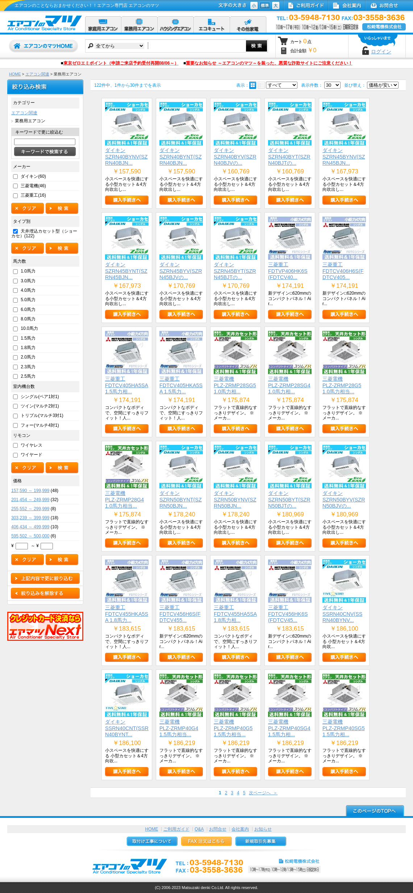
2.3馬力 (28, 366)
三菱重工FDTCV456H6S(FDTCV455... (180, 614)
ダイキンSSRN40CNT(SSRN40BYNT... (127, 728)
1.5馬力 (28, 338)
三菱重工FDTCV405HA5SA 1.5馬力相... (126, 385)
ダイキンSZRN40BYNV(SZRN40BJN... (126, 156)
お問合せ (217, 829)
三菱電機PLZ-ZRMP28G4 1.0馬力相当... (124, 499)
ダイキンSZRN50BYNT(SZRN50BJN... (180, 499)
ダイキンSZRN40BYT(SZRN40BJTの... (289, 156)
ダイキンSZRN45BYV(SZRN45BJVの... (180, 271)
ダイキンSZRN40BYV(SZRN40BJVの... (235, 156)
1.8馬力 (28, 347)
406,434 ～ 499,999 (30, 526)
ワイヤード (31, 454)
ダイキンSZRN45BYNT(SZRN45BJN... (126, 271)
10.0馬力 (29, 328)
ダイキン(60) (33, 176)
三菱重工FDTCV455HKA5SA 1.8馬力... (126, 614)
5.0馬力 (28, 299)
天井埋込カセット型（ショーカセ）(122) (44, 233)
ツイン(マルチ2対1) (40, 406)
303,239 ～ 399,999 (30, 517)
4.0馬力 (28, 290)
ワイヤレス (31, 445)
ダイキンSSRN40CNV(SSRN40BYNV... (342, 614)
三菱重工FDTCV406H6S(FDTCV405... (343, 271)
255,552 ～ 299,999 (30, 508)
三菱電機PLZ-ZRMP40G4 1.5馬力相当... (178, 728)
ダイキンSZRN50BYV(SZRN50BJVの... (343, 499)
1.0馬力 (28, 271)
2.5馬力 (28, 376)
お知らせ (263, 829)
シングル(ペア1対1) (40, 396)
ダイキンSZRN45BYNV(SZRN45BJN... (343, 156)
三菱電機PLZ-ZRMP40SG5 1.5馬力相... (343, 728)
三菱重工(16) (33, 195)
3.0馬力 (28, 280)
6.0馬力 (28, 309)
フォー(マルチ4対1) (40, 425)
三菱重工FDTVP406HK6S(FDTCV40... (288, 271)
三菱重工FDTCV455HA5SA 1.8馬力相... (235, 614)
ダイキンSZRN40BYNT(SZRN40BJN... (180, 156)
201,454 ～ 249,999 (30, 499)
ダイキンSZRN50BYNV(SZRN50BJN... (235, 499)
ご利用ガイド (176, 829)
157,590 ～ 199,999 (30, 490)
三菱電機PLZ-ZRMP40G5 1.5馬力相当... (233, 728)
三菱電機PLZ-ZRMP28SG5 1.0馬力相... (235, 385)
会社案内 (240, 829)
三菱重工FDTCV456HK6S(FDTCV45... (288, 614)
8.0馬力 (28, 318)
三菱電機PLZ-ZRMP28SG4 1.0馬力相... (289, 385)
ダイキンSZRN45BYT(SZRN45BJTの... (235, 271)
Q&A (199, 829)
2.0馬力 (28, 357)
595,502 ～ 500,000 (30, 535)
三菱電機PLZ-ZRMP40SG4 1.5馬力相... (289, 728)
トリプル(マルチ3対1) (42, 415)
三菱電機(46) (33, 185)
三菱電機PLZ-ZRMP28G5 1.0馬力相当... (341, 385)
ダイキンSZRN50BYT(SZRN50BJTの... (289, 499)
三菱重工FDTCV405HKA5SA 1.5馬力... (181, 385)
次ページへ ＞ (263, 792)
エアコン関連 (37, 74)
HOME (15, 74)
